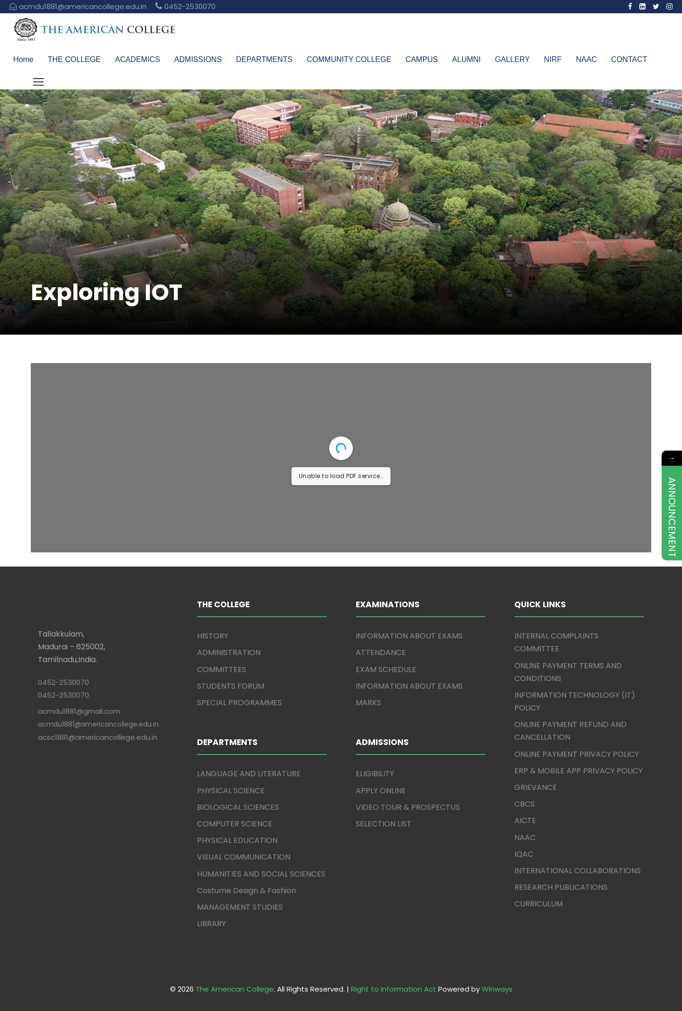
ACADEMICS (137, 59)
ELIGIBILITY (375, 773)
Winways (497, 989)
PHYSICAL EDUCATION (237, 840)
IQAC (523, 854)
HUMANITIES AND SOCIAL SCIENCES (261, 874)
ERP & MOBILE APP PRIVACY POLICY (578, 770)
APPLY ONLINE (381, 790)
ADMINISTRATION (228, 652)
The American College (235, 989)
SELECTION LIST (384, 823)
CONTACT (629, 59)
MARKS (368, 702)
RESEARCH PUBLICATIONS (561, 887)
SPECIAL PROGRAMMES (239, 702)
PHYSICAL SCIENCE (231, 790)
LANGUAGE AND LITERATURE (249, 773)
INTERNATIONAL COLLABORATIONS (577, 870)
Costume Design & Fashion (246, 890)
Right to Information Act (393, 989)
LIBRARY (211, 923)
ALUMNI (466, 59)
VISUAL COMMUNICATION (243, 856)
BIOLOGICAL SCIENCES (238, 807)
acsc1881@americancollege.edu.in (97, 737)
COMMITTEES (221, 669)
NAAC (586, 59)
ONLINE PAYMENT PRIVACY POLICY (576, 754)
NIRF (553, 59)
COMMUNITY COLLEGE (349, 59)
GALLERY (512, 59)
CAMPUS (421, 59)
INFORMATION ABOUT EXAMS (409, 635)
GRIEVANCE (535, 787)
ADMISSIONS (198, 59)
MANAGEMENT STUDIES (240, 907)
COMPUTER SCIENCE (234, 823)
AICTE (525, 820)
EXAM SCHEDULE (386, 669)
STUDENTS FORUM (230, 686)
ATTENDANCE (381, 652)
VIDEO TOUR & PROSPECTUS (408, 807)
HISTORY (212, 635)
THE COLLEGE (74, 59)
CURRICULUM (538, 903)
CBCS (524, 803)
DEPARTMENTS (264, 59)
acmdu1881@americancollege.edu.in (98, 724)
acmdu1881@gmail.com (79, 711)
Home (23, 59)
